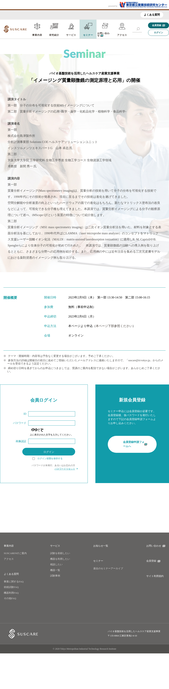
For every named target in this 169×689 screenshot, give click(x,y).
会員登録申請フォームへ (135, 446)
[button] (138, 29)
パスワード (19, 423)
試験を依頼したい (60, 553)
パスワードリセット (65, 468)
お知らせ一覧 (100, 545)
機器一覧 (55, 570)
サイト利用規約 (155, 576)
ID (24, 413)
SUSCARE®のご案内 (15, 553)
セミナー (88, 35)
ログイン (158, 32)
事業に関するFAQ (13, 581)
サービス (71, 35)
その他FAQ (10, 598)
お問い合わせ (155, 545)
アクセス (122, 35)
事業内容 (37, 35)
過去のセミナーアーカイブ (108, 568)
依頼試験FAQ (11, 587)
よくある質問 (152, 14)
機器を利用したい (60, 558)
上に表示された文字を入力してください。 (51, 434)
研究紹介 (54, 35)
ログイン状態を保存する (50, 458)
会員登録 (158, 25)
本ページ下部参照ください (114, 326)
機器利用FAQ (11, 592)
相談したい (56, 564)
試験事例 (55, 575)
